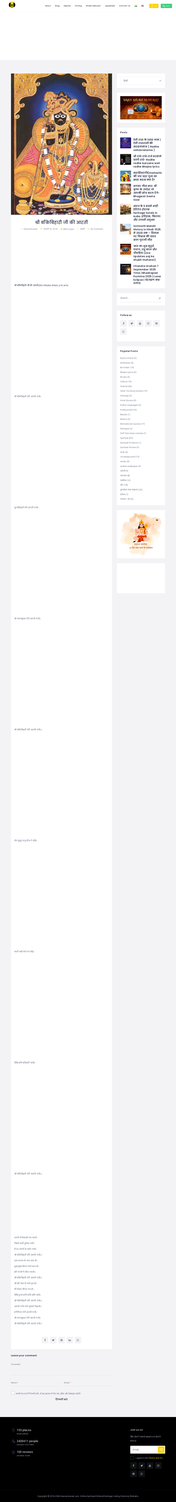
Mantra (123, 418)
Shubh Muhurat (84, 5)
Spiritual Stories (128, 445)
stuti (122, 450)
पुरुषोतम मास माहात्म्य (129, 487)
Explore (58, 5)
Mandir (123, 413)
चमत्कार (123, 473)
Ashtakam (125, 362)
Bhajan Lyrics (126, 372)
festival (123, 385)
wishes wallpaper (128, 464)
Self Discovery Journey (131, 432)
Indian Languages (129, 404)
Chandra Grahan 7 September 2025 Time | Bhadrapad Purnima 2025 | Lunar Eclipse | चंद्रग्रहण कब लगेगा (147, 274)
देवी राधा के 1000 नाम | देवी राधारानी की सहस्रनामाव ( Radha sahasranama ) (147, 145)
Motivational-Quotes (130, 422)
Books (123, 376)
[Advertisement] (88, 36)
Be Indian (124, 367)
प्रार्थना (122, 492)
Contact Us (116, 5)
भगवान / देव (125, 496)
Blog (49, 5)
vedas (123, 459)
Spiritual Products (129, 441)
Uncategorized (127, 455)
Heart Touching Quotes (131, 390)
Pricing (70, 5)
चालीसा (123, 478)
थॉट (121, 482)
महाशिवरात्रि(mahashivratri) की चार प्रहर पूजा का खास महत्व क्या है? (151, 176)
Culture (123, 381)
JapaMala (101, 5)
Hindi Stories (126, 399)
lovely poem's (127, 409)
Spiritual (124, 436)
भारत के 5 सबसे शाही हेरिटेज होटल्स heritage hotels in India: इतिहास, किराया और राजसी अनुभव (146, 212)
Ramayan (124, 427)
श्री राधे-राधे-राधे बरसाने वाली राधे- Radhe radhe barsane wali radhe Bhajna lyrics (147, 161)
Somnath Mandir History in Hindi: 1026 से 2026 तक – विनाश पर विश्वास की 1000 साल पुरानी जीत (147, 232)
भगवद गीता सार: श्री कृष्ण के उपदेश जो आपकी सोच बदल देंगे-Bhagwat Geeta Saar (146, 192)
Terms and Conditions (160, 1458)
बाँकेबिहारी (22, 1173)
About (39, 5)
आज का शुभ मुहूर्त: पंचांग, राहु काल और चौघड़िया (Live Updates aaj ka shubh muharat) (145, 252)
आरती (82, 229)
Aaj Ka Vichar (126, 358)
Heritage (124, 395)
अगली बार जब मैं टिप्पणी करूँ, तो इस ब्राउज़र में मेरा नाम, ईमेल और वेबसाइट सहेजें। (48, 1393)
